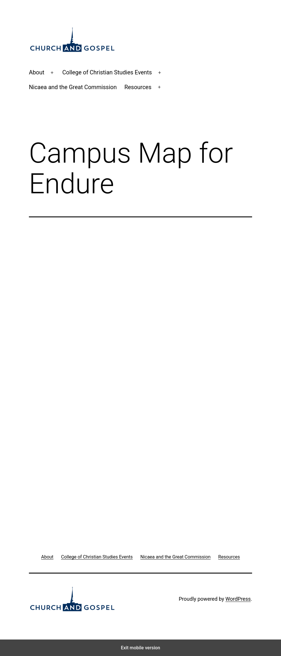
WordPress (238, 599)
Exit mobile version (140, 648)
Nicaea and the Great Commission (73, 87)
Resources (137, 87)
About (36, 72)
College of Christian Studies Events (107, 72)
